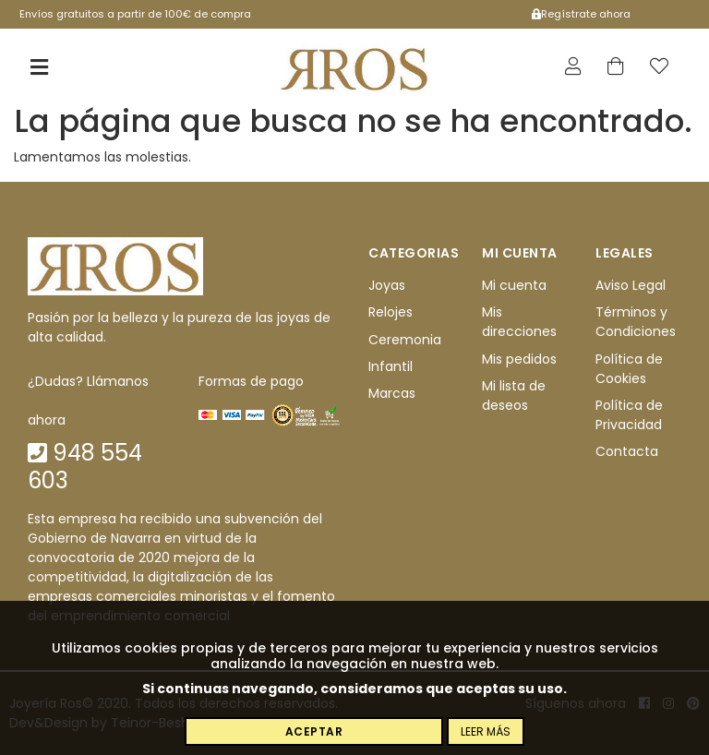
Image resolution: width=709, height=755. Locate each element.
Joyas (386, 285)
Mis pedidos (519, 359)
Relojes (390, 313)
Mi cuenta (514, 285)
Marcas (391, 394)
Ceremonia (404, 339)
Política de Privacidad (629, 415)
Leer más (486, 731)
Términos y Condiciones (635, 323)
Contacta (626, 452)
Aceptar (314, 731)
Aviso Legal (630, 285)
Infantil (390, 366)
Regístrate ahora (581, 13)
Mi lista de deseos (514, 395)
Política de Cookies (629, 369)
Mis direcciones (519, 323)
